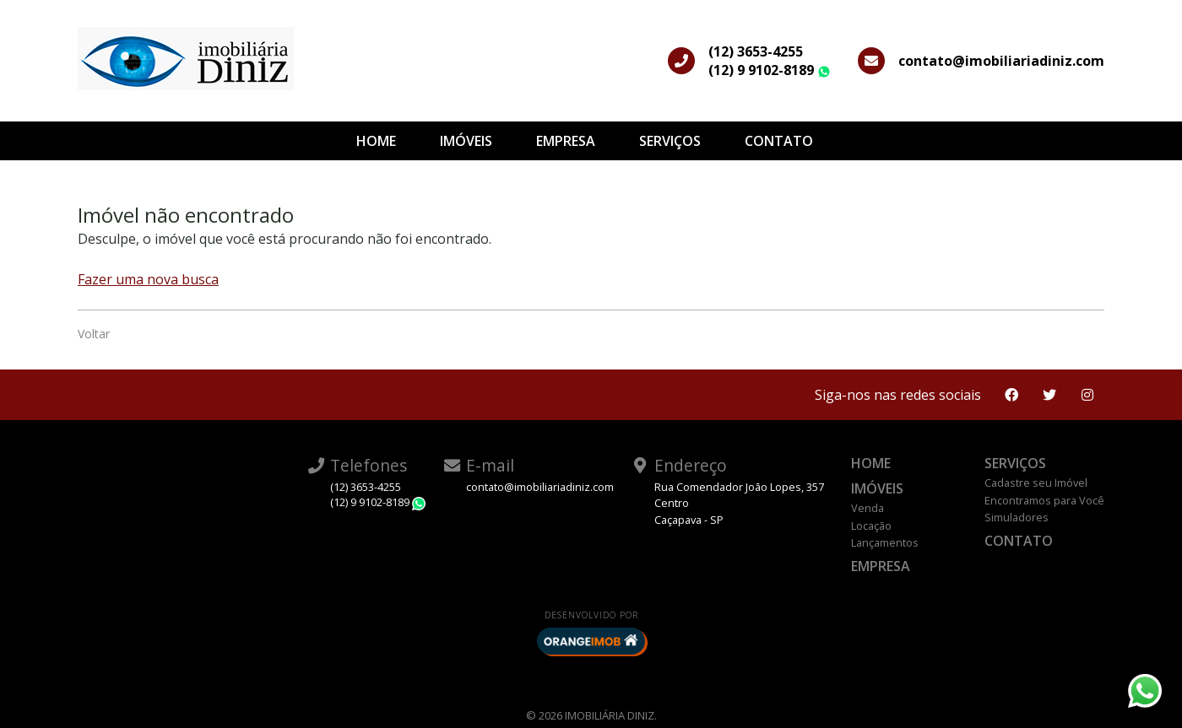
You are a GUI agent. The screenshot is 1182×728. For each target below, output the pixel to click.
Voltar (94, 334)
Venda (867, 507)
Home (376, 141)
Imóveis (466, 141)
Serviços (670, 141)
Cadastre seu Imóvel (1035, 482)
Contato (779, 141)
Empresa (565, 141)
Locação (871, 525)
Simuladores (1016, 517)
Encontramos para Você (1044, 500)
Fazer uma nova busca (148, 279)
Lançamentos (885, 542)
